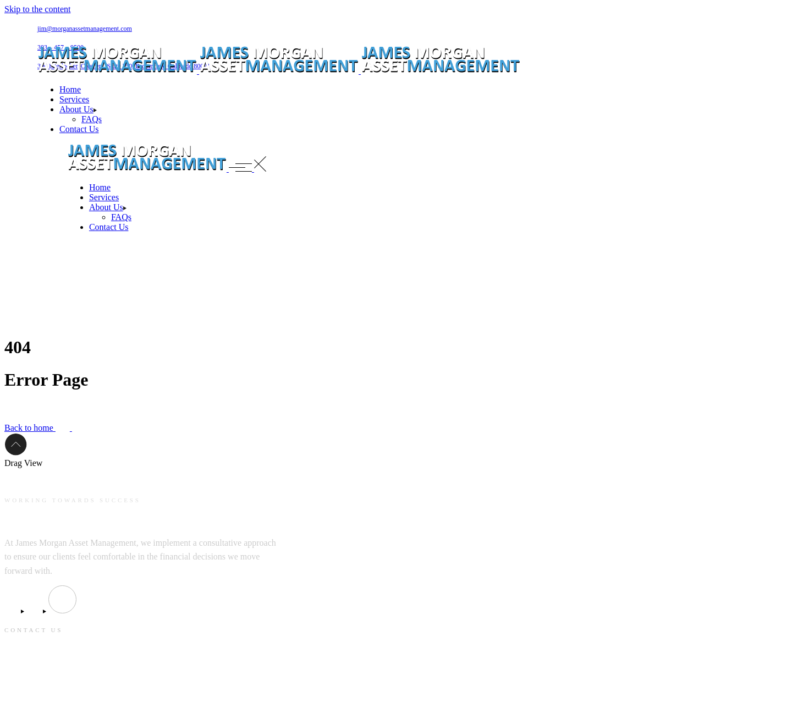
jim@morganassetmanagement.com (84, 28)
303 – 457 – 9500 (33, 686)
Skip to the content (37, 9)
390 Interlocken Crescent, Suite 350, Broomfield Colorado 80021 (112, 665)
